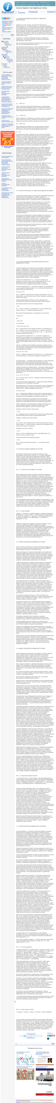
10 (41, 1036)
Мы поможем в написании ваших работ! (7, 146)
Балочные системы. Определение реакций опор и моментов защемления (7, 195)
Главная (17, 2)
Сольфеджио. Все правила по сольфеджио (7, 189)
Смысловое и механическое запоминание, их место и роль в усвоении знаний (7, 99)
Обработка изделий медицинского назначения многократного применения (7, 111)
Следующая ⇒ (51, 11)
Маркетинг (7, 50)
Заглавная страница (7, 21)
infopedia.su (18, 1102)
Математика (9, 52)
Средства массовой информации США (42, 1067)
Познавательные (44, 2)
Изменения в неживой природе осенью (7, 180)
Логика (5, 49)
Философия (4, 63)
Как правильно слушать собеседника (23, 1052)
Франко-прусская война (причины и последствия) (7, 87)
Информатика (5, 47)
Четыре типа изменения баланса (7, 121)
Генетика (7, 43)
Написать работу (6, 31)
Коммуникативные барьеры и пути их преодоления (7, 105)
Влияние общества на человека (7, 157)
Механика (5, 55)
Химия (5, 66)
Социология (9, 59)
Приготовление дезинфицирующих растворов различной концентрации (7, 77)
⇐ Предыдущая (33, 11)
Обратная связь (6, 29)
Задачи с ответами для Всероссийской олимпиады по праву (7, 125)
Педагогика (6, 56)
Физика (10, 61)
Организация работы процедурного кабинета (6, 93)
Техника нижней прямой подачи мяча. (6, 83)
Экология (7, 67)
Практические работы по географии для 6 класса (6, 168)
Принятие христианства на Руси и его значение (24, 1067)
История (5, 48)
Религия (7, 57)
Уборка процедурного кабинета (6, 184)
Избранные (24, 2)
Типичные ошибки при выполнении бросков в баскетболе (42, 1053)
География (9, 44)
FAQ (3, 30)
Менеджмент (5, 54)
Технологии (10, 60)
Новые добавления (7, 27)
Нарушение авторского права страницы (46, 1100)
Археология (5, 41)
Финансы (5, 65)
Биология (6, 42)
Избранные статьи (7, 22)
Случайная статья (7, 23)
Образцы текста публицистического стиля (7, 117)
